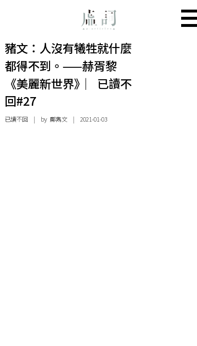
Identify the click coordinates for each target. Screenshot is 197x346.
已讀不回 (16, 119)
